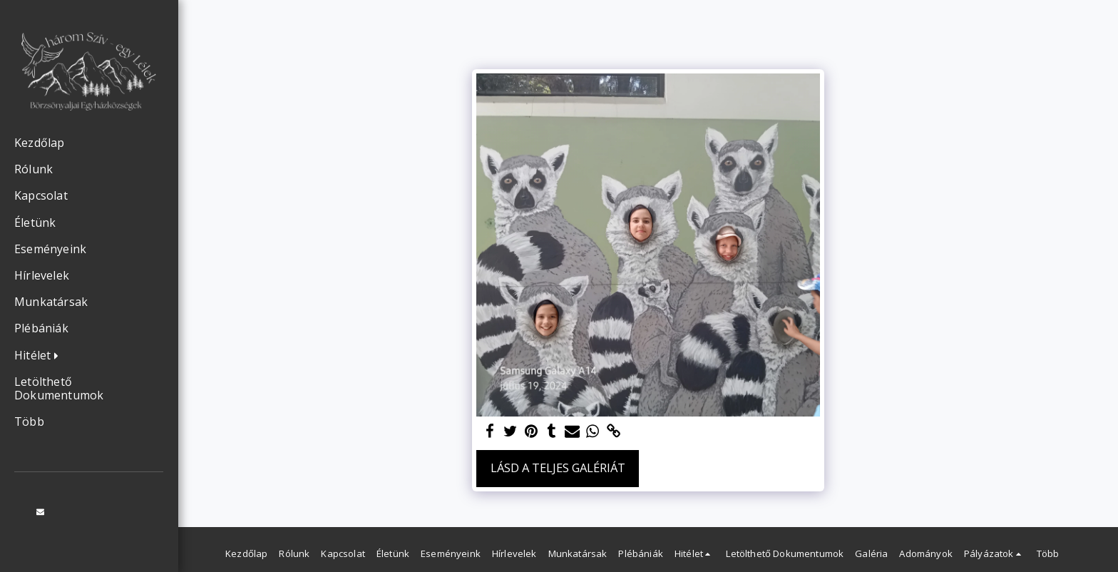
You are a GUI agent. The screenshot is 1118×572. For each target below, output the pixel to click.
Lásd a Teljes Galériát (558, 467)
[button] (40, 356)
